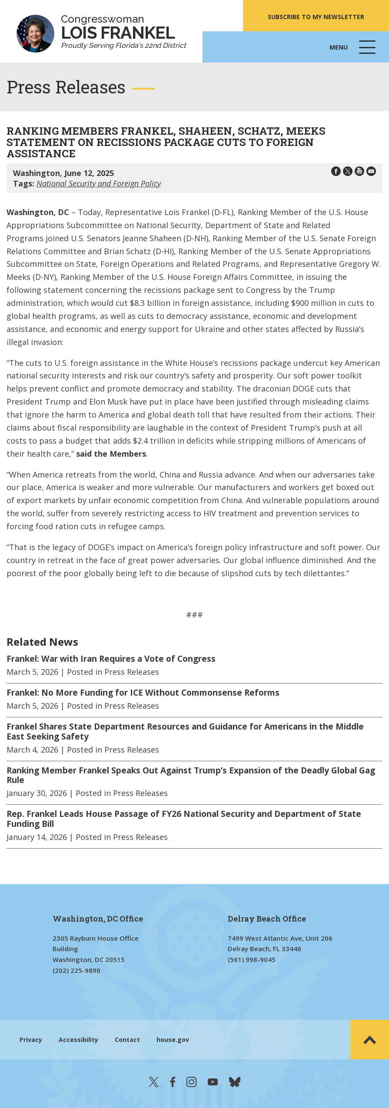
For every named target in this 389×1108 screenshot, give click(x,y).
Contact (127, 1039)
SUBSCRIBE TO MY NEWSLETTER (316, 17)
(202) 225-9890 (76, 970)
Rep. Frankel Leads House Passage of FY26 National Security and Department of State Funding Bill (184, 819)
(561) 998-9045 (252, 959)
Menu (353, 51)
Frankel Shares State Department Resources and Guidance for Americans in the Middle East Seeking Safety (185, 731)
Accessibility (78, 1039)
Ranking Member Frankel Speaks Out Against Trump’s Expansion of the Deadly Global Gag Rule (191, 775)
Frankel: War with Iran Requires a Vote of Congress (111, 658)
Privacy (31, 1039)
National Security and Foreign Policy (99, 183)
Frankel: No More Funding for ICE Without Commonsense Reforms (143, 692)
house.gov (172, 1039)
